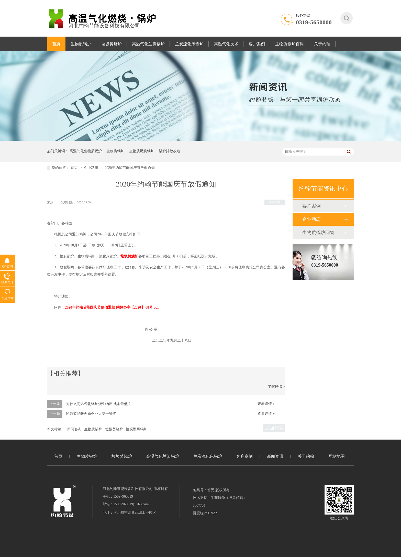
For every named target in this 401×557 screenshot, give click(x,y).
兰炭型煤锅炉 (136, 429)
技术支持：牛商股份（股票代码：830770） (220, 501)
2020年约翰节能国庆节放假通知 (130, 168)
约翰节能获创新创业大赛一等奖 (91, 414)
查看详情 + (266, 404)
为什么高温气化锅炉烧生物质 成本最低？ (98, 404)
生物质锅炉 (81, 44)
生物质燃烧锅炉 (141, 151)
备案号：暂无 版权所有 (211, 490)
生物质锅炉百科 (289, 44)
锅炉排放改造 (169, 151)
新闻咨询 (74, 429)
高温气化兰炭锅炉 (148, 44)
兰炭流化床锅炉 (189, 44)
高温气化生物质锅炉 (86, 151)
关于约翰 (322, 44)
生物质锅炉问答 (318, 232)
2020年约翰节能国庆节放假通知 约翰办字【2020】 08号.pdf (112, 307)
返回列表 (275, 202)
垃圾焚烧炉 (111, 44)
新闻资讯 (275, 456)
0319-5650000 (314, 22)
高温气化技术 (226, 44)
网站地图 (336, 456)
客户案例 (257, 44)
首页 (56, 44)
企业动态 (91, 168)
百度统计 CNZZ (205, 513)
